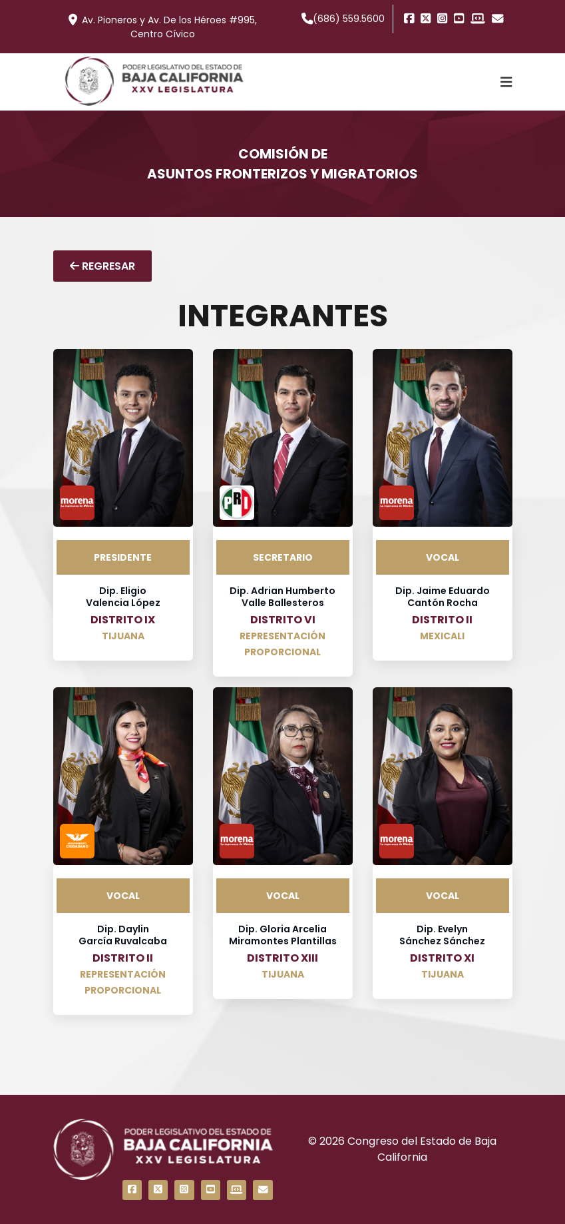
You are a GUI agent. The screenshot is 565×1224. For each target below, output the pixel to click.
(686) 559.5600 (343, 18)
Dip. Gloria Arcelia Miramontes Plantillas (283, 935)
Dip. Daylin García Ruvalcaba (123, 935)
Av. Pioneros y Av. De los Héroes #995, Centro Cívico (163, 27)
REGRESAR (102, 266)
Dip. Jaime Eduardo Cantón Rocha (442, 596)
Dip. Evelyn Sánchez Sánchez (442, 935)
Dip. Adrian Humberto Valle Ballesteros (282, 596)
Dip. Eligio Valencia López (123, 596)
